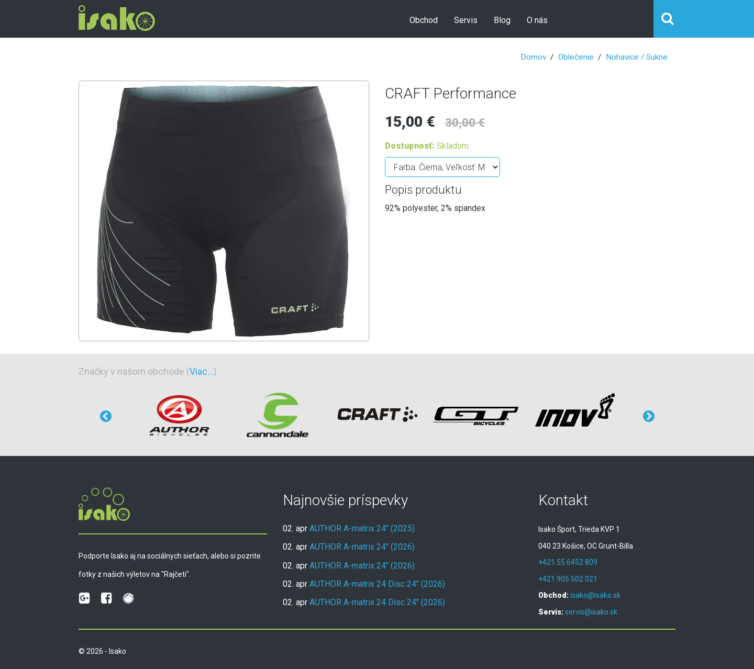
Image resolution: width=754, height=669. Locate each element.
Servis (466, 20)
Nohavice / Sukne (637, 57)
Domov (533, 57)
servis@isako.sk (591, 612)
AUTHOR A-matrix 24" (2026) (362, 547)
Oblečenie (576, 57)
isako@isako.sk (595, 595)
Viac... (202, 371)
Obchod (423, 20)
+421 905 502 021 (567, 579)
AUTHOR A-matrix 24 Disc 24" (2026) (377, 584)
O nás (537, 20)
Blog (502, 20)
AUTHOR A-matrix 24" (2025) (362, 528)
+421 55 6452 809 (567, 562)
